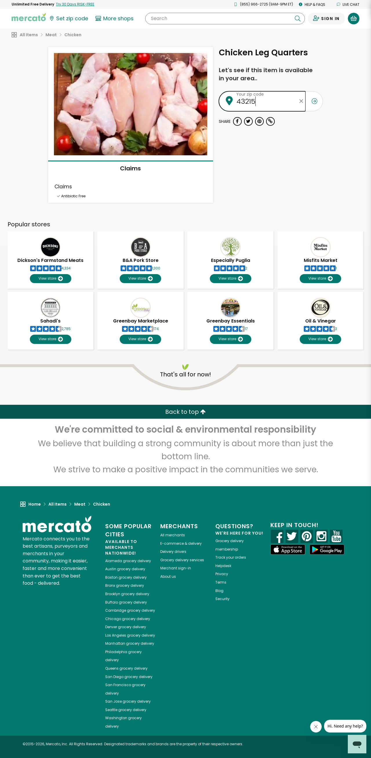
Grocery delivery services (182, 559)
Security (222, 598)
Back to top (185, 412)
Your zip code (250, 94)
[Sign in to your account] (326, 18)
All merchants (172, 535)
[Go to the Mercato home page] (29, 16)
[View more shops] (115, 18)
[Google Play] (327, 549)
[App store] (287, 549)
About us (168, 576)
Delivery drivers (173, 551)
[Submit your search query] (297, 18)
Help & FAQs (312, 4)
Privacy (221, 573)
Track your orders (230, 557)
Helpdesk (223, 565)
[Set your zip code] (68, 18)
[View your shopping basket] (353, 18)
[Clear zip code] (301, 101)
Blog (219, 590)
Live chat (348, 4)
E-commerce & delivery (181, 543)
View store (51, 278)
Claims (130, 168)
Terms (220, 582)
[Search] (225, 18)
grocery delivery (128, 560)
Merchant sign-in (175, 568)
